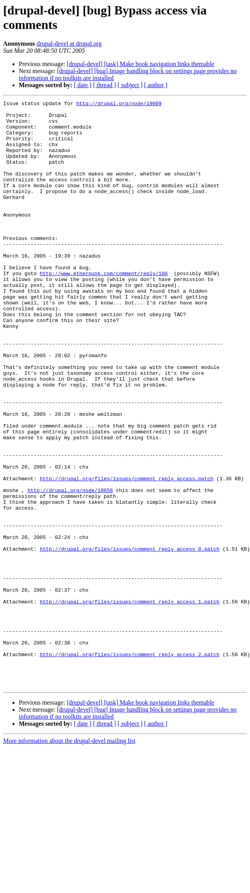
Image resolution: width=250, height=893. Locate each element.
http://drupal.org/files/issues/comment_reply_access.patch (127, 554)
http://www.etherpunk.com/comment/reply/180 (104, 308)
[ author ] (156, 85)
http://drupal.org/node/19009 (118, 104)
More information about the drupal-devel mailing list (69, 858)
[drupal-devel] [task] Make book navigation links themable (140, 64)
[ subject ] (130, 85)
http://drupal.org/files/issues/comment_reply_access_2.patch (130, 765)
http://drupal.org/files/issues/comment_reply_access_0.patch (130, 638)
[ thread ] (104, 85)
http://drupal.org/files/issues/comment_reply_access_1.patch (130, 702)
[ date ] (82, 85)
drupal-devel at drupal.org (69, 43)
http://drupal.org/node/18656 (69, 568)
